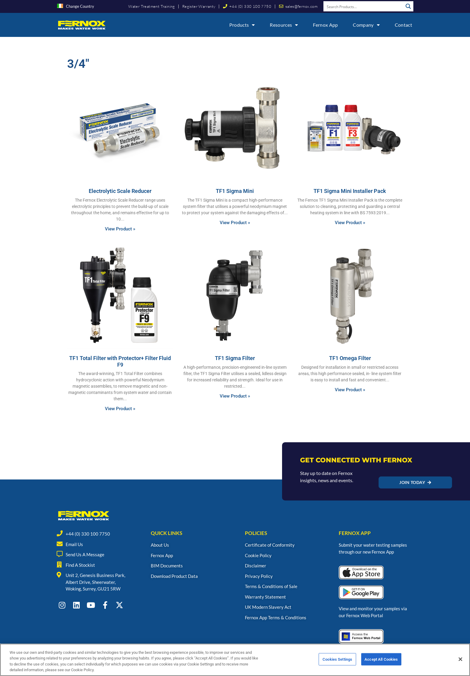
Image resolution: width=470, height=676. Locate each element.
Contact (403, 25)
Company (366, 25)
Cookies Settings (337, 666)
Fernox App (325, 25)
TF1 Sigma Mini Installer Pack (350, 191)
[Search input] (363, 6)
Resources (284, 25)
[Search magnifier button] (408, 6)
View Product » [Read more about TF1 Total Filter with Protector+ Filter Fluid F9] (120, 408)
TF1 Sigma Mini (235, 191)
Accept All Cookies (381, 666)
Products (242, 25)
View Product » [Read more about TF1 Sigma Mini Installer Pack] (350, 222)
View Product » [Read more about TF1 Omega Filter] (350, 389)
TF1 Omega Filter (350, 358)
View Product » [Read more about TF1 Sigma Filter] (235, 396)
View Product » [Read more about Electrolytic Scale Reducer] (120, 229)
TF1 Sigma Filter (235, 358)
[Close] (460, 666)
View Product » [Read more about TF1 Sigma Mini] (235, 222)
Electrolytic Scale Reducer (120, 191)
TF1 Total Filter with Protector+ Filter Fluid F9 (120, 361)
